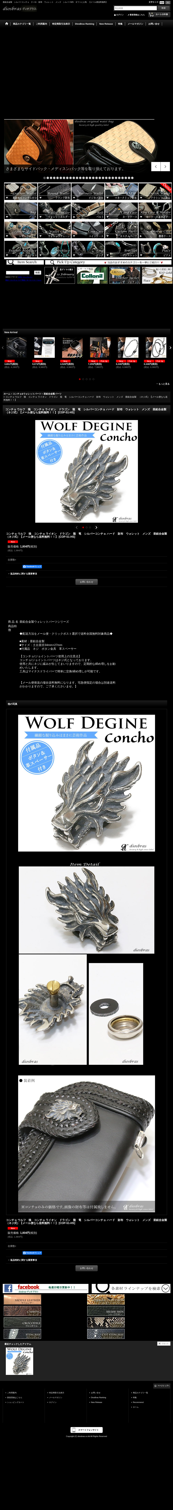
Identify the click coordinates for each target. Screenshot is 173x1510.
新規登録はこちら (137, 15)
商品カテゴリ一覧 (140, 1393)
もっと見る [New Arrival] (164, 384)
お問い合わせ (86, 582)
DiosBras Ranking (98, 1397)
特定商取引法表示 (56, 1393)
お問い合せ (95, 1393)
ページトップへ (164, 1386)
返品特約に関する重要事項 (23, 573)
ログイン (120, 15)
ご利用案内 (12, 1393)
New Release (96, 1402)
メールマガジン (55, 1397)
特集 (135, 1397)
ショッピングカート (15, 1402)
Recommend (138, 1402)
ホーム (136, 1407)
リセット (165, 1343)
